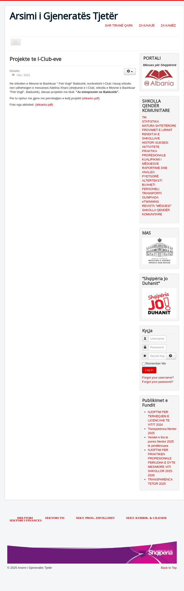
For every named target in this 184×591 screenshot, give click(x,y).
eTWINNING (150, 201)
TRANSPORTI (152, 193)
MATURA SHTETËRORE (159, 125)
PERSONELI (150, 189)
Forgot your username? (158, 377)
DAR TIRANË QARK (119, 25)
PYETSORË (150, 176)
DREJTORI (25, 518)
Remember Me (156, 363)
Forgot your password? (157, 381)
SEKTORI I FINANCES (26, 520)
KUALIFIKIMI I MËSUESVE (152, 161)
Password (147, 345)
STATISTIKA (150, 121)
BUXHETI (148, 184)
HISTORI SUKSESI (155, 142)
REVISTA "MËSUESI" (156, 206)
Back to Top (169, 567)
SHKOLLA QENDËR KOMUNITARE (156, 212)
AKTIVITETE (150, 147)
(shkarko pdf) (91, 98)
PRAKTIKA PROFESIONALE (154, 153)
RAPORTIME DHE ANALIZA (154, 170)
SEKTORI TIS (55, 518)
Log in (149, 370)
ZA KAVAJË (147, 25)
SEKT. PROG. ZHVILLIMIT (95, 518)
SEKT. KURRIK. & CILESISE (146, 518)
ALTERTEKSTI (152, 180)
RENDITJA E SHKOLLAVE (151, 136)
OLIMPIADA (150, 197)
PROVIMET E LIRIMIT (157, 130)
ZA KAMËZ (168, 25)
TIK (144, 117)
